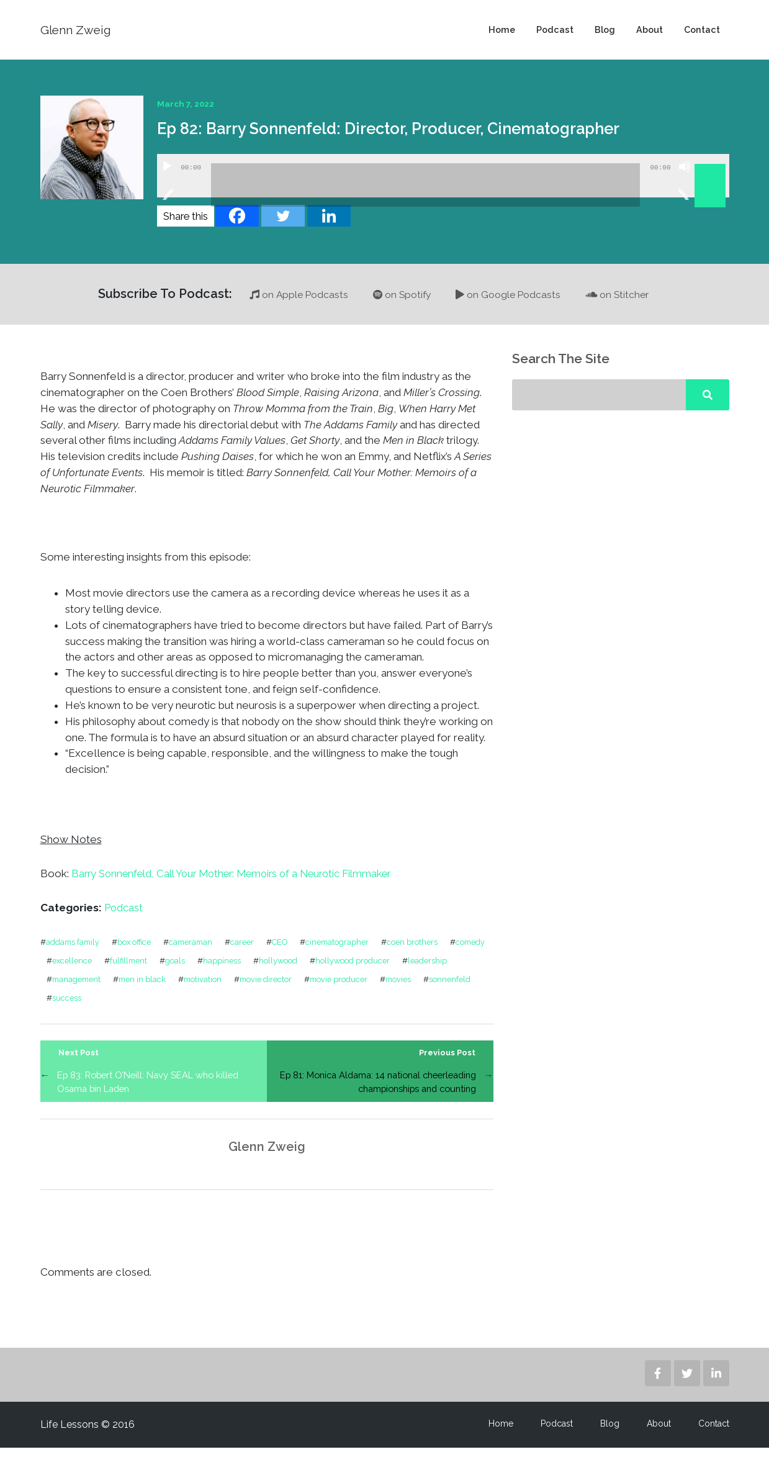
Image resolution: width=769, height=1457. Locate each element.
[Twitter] (283, 224)
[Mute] (684, 190)
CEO (287, 950)
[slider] (425, 193)
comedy (67, 968)
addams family (74, 950)
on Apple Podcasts (296, 303)
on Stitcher (619, 303)
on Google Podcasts (509, 303)
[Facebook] (237, 224)
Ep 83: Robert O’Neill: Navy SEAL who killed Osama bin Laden (152, 1091)
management (134, 987)
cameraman (195, 950)
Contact (701, 34)
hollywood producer (404, 968)
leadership (71, 987)
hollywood (329, 968)
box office (137, 950)
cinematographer (346, 950)
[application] (443, 184)
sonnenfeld (73, 1006)
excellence (121, 968)
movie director (328, 987)
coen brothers (422, 950)
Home (496, 34)
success (126, 1006)
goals (226, 968)
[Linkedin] (329, 224)
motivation (264, 987)
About (648, 34)
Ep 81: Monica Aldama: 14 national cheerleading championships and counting (380, 1091)
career (248, 950)
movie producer (402, 987)
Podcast (550, 34)
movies (463, 987)
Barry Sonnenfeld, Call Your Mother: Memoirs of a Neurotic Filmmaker (241, 882)
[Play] (167, 190)
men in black (202, 987)
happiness (273, 968)
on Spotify (401, 303)
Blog (602, 34)
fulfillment (178, 968)
